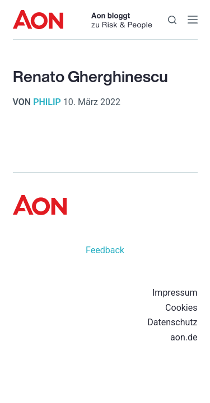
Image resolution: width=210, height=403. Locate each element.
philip (47, 102)
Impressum (175, 292)
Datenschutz (172, 322)
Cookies (181, 307)
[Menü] (193, 20)
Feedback (105, 250)
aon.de (183, 337)
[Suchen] (172, 20)
